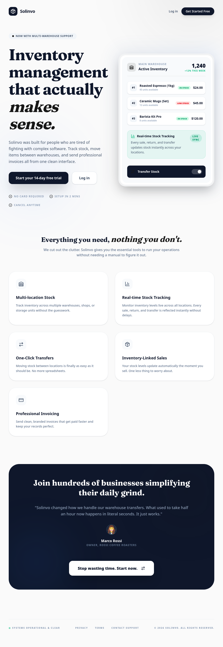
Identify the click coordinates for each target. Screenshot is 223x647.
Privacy (81, 627)
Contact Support (125, 627)
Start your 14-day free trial (38, 178)
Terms (100, 627)
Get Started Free (198, 11)
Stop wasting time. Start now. (111, 568)
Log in (173, 11)
